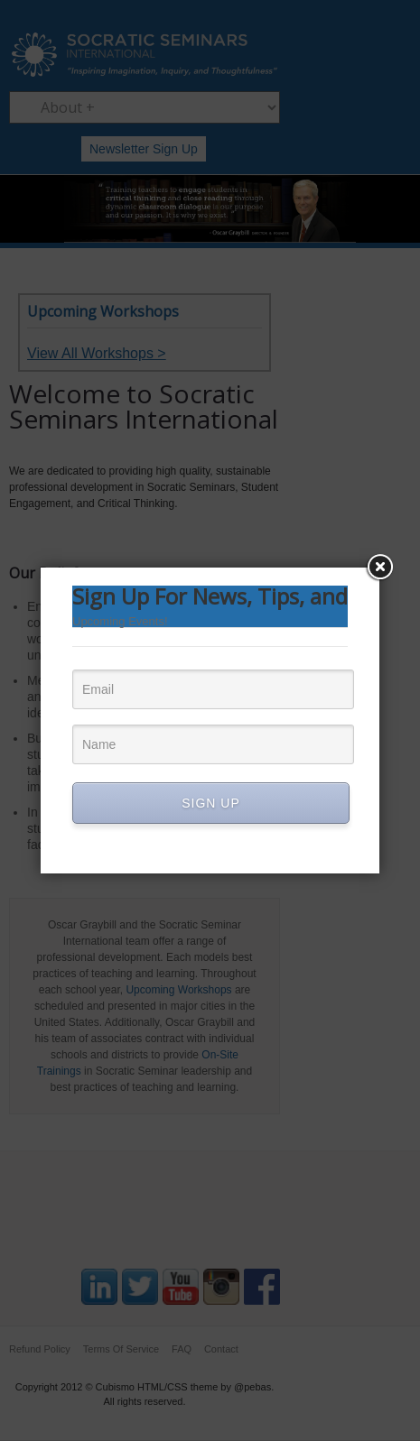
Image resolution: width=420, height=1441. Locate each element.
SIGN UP (211, 803)
